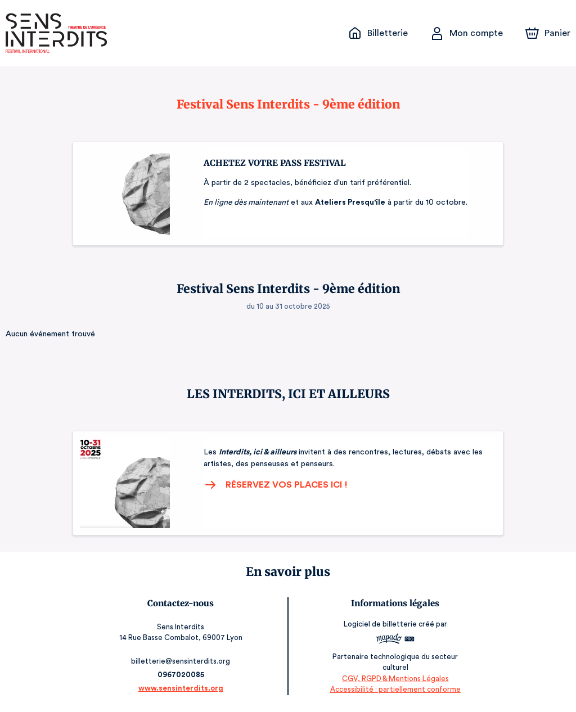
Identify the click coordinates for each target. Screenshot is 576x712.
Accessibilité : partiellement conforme (395, 689)
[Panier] (547, 33)
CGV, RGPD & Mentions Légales (394, 678)
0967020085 (181, 674)
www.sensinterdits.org (181, 688)
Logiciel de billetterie (380, 627)
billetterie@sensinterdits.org (181, 661)
